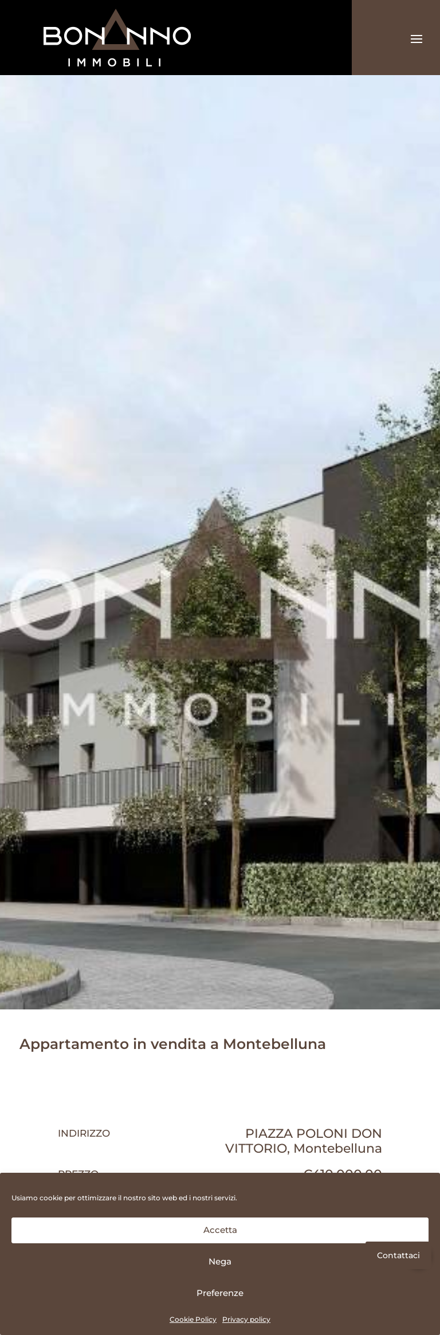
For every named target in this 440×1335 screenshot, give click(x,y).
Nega (220, 1261)
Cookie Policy (193, 1319)
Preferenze (220, 1292)
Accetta (220, 1229)
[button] (418, 1256)
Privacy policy (246, 1319)
